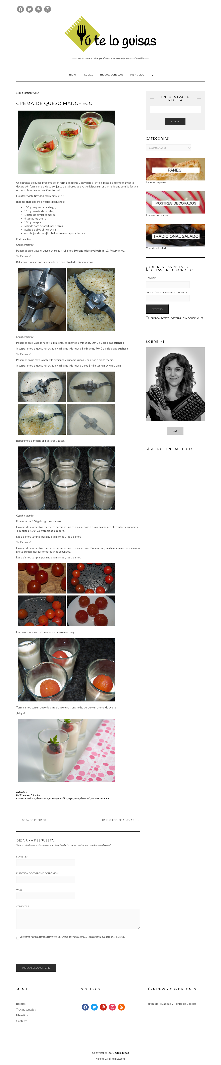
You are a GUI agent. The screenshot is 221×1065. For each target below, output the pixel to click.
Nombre (21, 856)
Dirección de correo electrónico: (168, 296)
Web (19, 890)
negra (70, 798)
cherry (39, 798)
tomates (95, 798)
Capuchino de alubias (118, 820)
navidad (63, 798)
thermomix (85, 798)
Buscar (175, 121)
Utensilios (137, 75)
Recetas (88, 75)
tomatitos (104, 798)
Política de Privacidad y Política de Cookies (171, 1003)
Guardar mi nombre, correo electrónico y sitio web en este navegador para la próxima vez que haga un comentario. (72, 936)
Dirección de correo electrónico (37, 873)
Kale (98, 1058)
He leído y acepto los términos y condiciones (176, 318)
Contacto (21, 1021)
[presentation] (46, 954)
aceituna (31, 798)
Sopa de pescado (34, 820)
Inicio (72, 75)
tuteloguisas (122, 1052)
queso (76, 798)
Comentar (22, 906)
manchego (54, 798)
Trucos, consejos (111, 75)
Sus (25, 792)
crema (45, 798)
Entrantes (35, 795)
